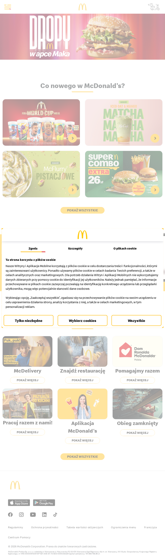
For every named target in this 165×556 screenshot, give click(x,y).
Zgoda (34, 248)
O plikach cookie (123, 248)
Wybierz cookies (82, 320)
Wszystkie (134, 320)
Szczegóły (75, 248)
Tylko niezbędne (30, 320)
